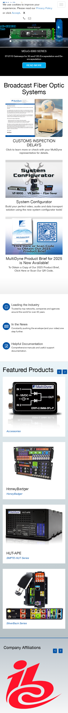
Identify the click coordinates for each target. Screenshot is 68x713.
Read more (34, 65)
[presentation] (55, 651)
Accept (16, 12)
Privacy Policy (44, 8)
